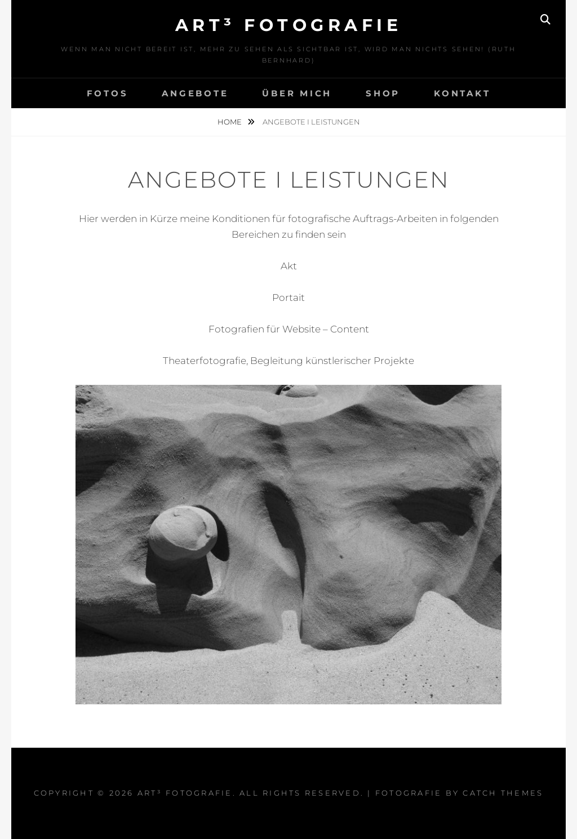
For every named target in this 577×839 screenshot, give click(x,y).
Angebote (195, 93)
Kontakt (462, 93)
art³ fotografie (288, 25)
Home (230, 121)
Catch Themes (503, 792)
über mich (297, 93)
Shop (383, 93)
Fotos (107, 93)
